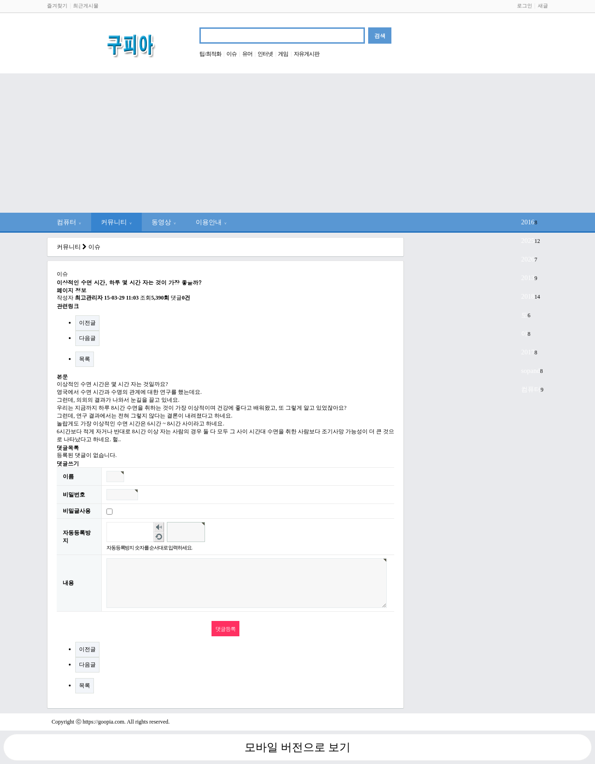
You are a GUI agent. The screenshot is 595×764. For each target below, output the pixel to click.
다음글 (87, 338)
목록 (84, 359)
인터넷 (265, 54)
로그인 (524, 5)
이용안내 (211, 222)
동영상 (164, 222)
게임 (283, 54)
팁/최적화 (210, 54)
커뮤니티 (116, 222)
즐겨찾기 (57, 5)
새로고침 (158, 537)
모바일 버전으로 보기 (297, 747)
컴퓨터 (69, 222)
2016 (528, 222)
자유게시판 (306, 54)
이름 (68, 476)
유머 (247, 54)
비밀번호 (74, 494)
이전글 (87, 323)
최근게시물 (86, 5)
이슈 (231, 54)
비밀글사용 (77, 511)
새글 (543, 5)
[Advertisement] (297, 143)
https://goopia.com (104, 721)
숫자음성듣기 (158, 527)
